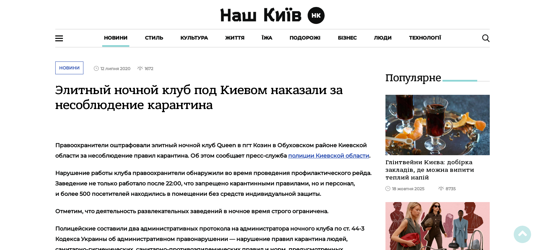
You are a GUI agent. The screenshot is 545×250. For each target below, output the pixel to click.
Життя (234, 38)
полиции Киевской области (328, 155)
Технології (425, 38)
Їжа (267, 38)
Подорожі (305, 38)
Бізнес (347, 38)
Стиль (154, 38)
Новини (116, 38)
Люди (383, 38)
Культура (194, 38)
